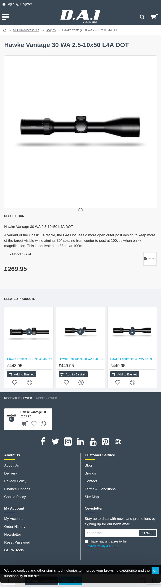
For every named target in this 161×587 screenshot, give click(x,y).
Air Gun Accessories (26, 30)
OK (155, 570)
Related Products (19, 299)
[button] (29, 332)
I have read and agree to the (106, 544)
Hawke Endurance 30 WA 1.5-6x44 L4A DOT (133, 359)
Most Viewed (46, 398)
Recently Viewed (18, 398)
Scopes (51, 30)
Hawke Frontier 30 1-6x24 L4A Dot (29, 359)
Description (14, 216)
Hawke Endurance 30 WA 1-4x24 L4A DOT (81, 359)
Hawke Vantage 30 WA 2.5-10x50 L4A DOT (35, 412)
